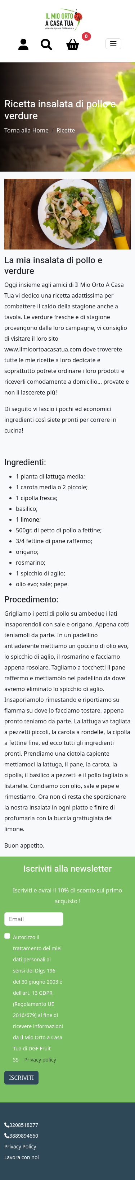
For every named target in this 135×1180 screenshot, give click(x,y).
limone (30, 519)
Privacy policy (40, 1059)
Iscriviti (21, 1078)
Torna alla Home (26, 130)
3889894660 (23, 1135)
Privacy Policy (20, 1146)
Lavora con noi (21, 1157)
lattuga (55, 476)
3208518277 (23, 1124)
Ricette (66, 130)
